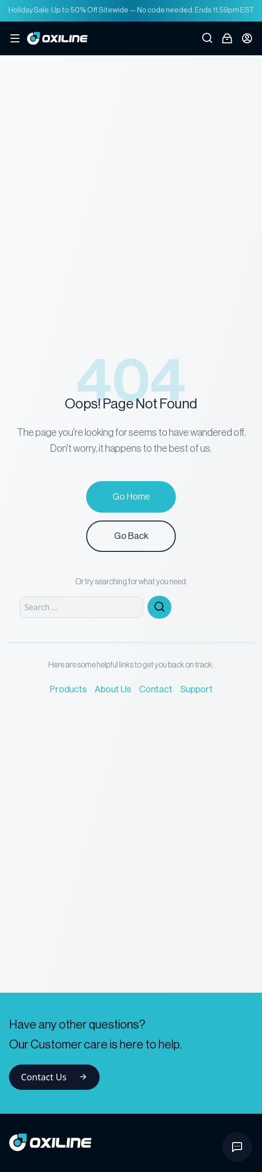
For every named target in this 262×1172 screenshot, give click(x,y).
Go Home (131, 496)
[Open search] (207, 38)
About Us (113, 689)
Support (196, 689)
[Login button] (247, 38)
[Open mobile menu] (15, 38)
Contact (155, 689)
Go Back (131, 535)
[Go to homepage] (131, 1142)
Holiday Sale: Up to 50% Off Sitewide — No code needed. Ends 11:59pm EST (131, 10)
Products (68, 689)
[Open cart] (227, 38)
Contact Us (54, 1077)
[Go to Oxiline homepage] (57, 38)
